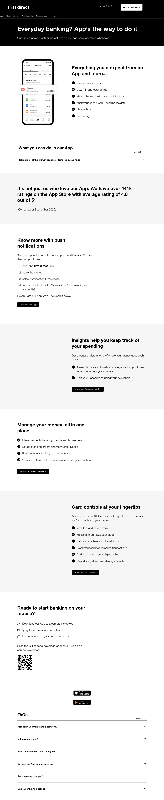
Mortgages (22, 16)
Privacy (19, 782)
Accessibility (40, 782)
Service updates (144, 782)
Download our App (28, 274)
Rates (60, 782)
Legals (10, 782)
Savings (55, 16)
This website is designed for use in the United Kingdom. (24, 793)
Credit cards (35, 16)
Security (51, 782)
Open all (139, 135)
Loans (46, 16)
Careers (109, 782)
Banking (10, 16)
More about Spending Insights (46, 345)
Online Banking (131, 7)
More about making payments (33, 421)
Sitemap (118, 782)
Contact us (106, 6)
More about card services (44, 518)
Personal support (99, 16)
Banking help (83, 16)
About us (113, 16)
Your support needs (94, 782)
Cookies (28, 782)
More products (68, 16)
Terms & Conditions (74, 782)
